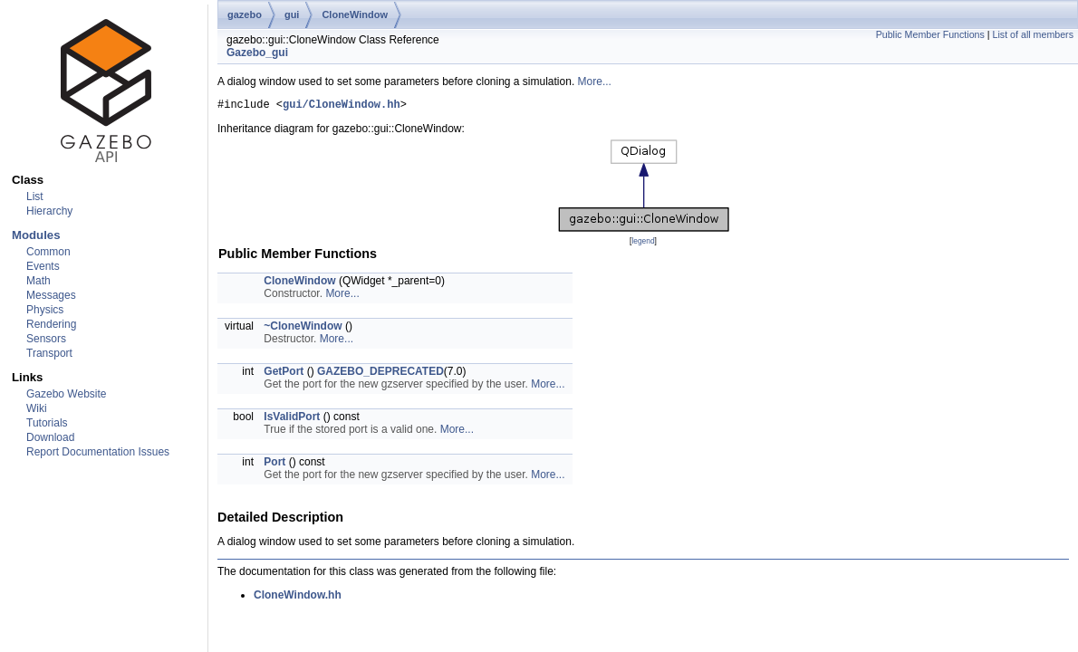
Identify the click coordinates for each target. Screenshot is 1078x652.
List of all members (1033, 34)
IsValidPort (292, 419)
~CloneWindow (303, 328)
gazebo (244, 14)
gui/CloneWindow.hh (341, 106)
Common (48, 251)
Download (50, 437)
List (34, 196)
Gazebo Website (66, 394)
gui (292, 14)
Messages (51, 295)
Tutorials (47, 423)
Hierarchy (49, 211)
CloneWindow (355, 14)
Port (274, 464)
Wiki (36, 408)
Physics (44, 309)
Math (38, 280)
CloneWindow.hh (298, 597)
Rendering (51, 324)
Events (43, 266)
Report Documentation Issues (97, 452)
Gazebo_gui (257, 52)
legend (642, 243)
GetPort (283, 374)
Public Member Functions (930, 34)
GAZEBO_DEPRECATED (380, 374)
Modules (36, 235)
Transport (49, 353)
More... (594, 81)
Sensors (46, 338)
